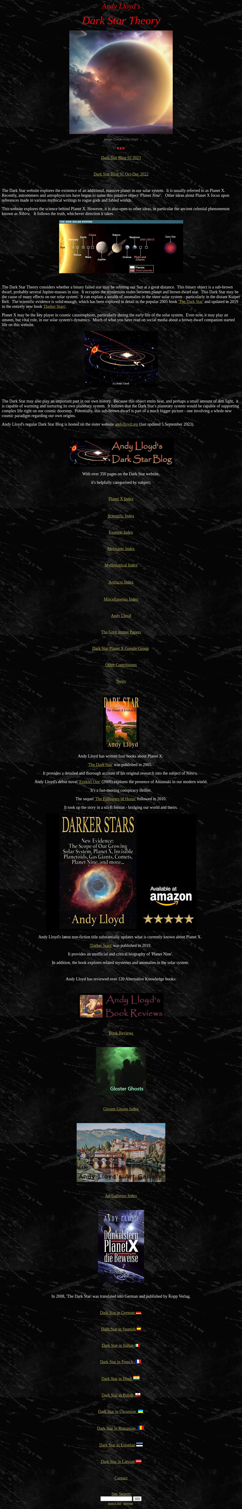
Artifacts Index (121, 582)
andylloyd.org (126, 424)
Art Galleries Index (121, 1196)
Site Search (120, 1494)
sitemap (128, 1503)
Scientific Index (121, 516)
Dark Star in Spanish (118, 1329)
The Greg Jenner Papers (121, 632)
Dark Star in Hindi (120, 1378)
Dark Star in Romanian (117, 1428)
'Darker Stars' (54, 306)
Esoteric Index (121, 532)
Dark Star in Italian (118, 1345)
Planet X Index (121, 499)
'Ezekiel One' (89, 781)
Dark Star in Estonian (117, 1445)
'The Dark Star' (190, 301)
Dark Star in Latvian (118, 1461)
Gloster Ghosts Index (121, 1109)
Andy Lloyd (121, 615)
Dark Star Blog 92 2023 (121, 157)
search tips (114, 1503)
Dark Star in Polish (121, 1395)
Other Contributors (121, 665)
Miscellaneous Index (121, 599)
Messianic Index (121, 548)
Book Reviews (121, 1033)
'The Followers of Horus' (115, 799)
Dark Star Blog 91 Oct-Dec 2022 (121, 174)
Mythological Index (121, 565)
